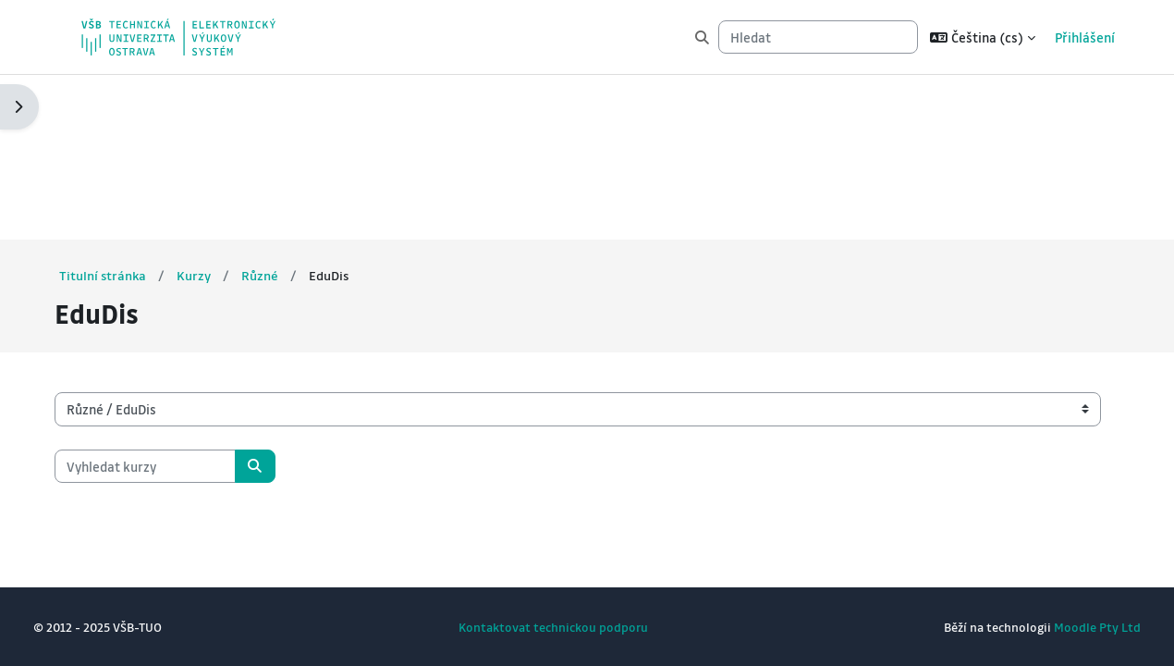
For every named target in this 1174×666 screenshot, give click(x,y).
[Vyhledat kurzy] (171, 301)
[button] (982, 37)
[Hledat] (818, 37)
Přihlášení (1085, 37)
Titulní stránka (129, 110)
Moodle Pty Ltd (1071, 627)
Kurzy (221, 110)
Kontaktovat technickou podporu (553, 627)
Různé (287, 110)
